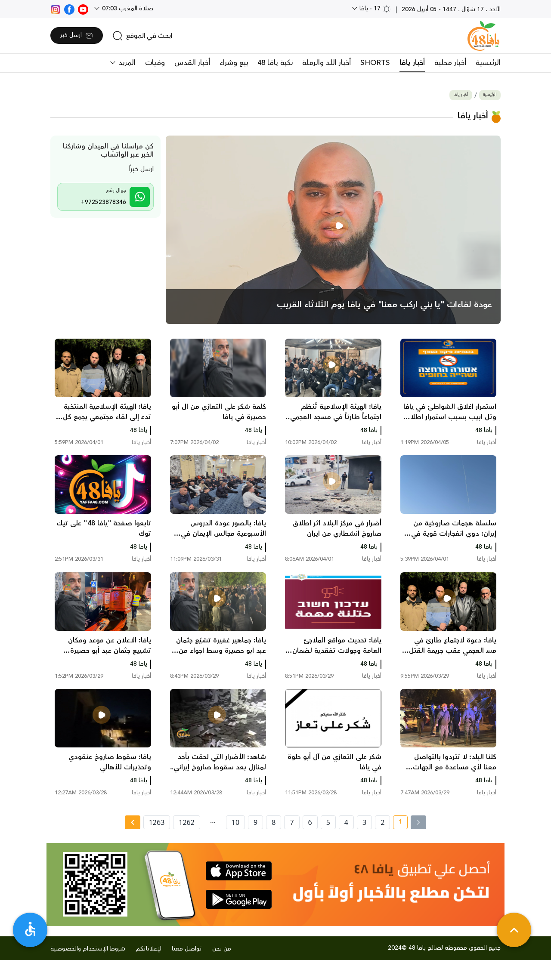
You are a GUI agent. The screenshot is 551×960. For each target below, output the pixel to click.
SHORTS (375, 62)
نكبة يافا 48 (275, 62)
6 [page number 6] (310, 822)
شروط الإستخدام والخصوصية (87, 949)
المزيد (126, 62)
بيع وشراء (234, 62)
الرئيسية (488, 62)
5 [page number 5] (328, 822)
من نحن (221, 949)
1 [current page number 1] (397, 823)
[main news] (333, 230)
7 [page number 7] (292, 822)
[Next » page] (132, 822)
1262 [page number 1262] (187, 822)
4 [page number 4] (346, 822)
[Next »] (132, 822)
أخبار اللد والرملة (326, 62)
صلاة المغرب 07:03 (126, 8)
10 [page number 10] (235, 822)
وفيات (155, 62)
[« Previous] (418, 822)
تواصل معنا (187, 949)
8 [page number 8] (274, 822)
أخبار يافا (412, 62)
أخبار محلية (450, 62)
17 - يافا (374, 8)
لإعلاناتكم (148, 949)
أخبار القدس (192, 62)
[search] (142, 35)
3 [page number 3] (364, 822)
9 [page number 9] (255, 822)
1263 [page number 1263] (157, 822)
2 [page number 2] (382, 822)
